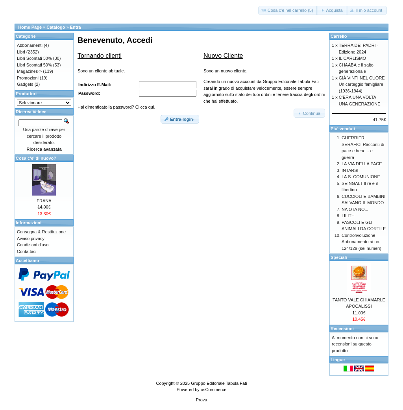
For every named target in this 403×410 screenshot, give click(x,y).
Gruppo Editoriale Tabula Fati (219, 383)
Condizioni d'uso (32, 244)
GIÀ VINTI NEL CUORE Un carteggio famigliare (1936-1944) (362, 84)
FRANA (44, 200)
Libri (21, 52)
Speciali (339, 257)
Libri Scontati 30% (34, 58)
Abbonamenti (30, 45)
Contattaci (27, 251)
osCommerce (213, 389)
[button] (288, 10)
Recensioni (342, 328)
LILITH (348, 215)
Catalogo (55, 27)
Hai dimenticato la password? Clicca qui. (116, 107)
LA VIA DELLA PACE (362, 163)
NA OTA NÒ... (355, 209)
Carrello (339, 36)
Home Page (30, 27)
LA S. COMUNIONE (361, 176)
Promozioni (28, 78)
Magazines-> (29, 71)
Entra (75, 27)
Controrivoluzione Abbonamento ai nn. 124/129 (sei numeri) (361, 242)
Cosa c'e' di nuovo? (36, 158)
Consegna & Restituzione (41, 231)
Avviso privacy (30, 238)
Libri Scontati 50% (34, 65)
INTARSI (350, 170)
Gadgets (25, 84)
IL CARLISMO (352, 58)
